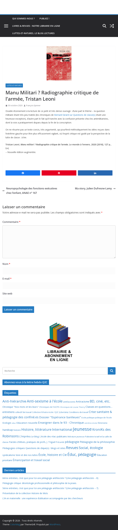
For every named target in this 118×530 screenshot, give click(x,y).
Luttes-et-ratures (14, 85)
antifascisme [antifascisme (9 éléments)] (69, 401)
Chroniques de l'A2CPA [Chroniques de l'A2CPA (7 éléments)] (49, 407)
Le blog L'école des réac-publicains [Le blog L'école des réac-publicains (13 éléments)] (49, 436)
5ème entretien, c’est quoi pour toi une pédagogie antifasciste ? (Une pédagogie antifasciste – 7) (50, 488)
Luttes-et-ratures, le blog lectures (33, 33)
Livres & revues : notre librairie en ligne (36, 25)
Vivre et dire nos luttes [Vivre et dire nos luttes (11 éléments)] (27, 455)
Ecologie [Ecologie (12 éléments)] (6, 422)
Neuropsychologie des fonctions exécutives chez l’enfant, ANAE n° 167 (29, 191)
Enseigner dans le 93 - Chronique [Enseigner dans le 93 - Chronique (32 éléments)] (61, 422)
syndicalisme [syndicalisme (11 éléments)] (8, 455)
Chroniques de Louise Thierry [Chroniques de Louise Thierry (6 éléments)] (72, 407)
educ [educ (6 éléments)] (14, 423)
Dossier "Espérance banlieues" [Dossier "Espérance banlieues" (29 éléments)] (60, 417)
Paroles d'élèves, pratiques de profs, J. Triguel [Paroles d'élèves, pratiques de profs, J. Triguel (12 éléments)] (32, 442)
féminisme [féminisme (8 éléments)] (102, 423)
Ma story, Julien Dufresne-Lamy (95, 188)
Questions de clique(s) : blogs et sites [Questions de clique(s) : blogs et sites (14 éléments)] (45, 448)
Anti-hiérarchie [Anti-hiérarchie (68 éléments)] (14, 401)
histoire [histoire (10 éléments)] (17, 430)
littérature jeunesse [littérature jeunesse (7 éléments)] (76, 436)
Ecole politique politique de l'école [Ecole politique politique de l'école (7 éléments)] (96, 417)
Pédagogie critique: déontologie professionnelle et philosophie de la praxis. (39, 483)
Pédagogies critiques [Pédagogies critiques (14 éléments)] (13, 448)
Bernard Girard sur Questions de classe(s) (75, 114)
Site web (7, 293)
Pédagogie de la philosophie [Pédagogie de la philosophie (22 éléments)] (97, 442)
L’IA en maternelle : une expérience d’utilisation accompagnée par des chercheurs (42, 498)
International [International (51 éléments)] (62, 429)
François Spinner (33, 105)
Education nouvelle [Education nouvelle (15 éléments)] (26, 422)
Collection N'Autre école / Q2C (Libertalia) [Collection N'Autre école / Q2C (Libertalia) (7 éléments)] (50, 412)
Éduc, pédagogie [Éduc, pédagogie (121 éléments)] (81, 454)
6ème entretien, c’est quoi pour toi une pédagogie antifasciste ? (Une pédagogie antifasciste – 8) (50, 478)
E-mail (7, 278)
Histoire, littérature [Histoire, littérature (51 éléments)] (36, 429)
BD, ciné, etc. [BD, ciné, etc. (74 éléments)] (100, 401)
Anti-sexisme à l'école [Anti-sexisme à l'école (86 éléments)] (45, 401)
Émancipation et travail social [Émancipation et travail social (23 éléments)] (31, 460)
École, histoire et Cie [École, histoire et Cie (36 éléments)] (52, 455)
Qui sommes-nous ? (23, 18)
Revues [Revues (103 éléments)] (72, 447)
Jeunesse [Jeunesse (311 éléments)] (82, 429)
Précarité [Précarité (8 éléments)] (60, 442)
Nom (6, 264)
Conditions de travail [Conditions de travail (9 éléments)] (78, 412)
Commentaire (11, 222)
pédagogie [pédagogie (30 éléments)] (72, 442)
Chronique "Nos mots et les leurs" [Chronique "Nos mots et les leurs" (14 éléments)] (20, 406)
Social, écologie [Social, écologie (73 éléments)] (91, 447)
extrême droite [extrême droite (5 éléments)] (91, 423)
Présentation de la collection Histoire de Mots (25, 493)
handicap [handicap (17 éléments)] (7, 429)
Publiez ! (44, 18)
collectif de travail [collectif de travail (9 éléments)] (23, 412)
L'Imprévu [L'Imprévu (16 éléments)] (25, 436)
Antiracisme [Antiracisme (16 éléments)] (82, 401)
